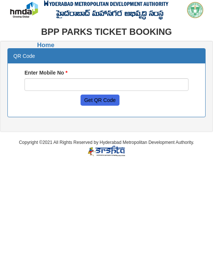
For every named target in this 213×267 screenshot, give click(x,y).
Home (46, 45)
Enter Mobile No (46, 73)
